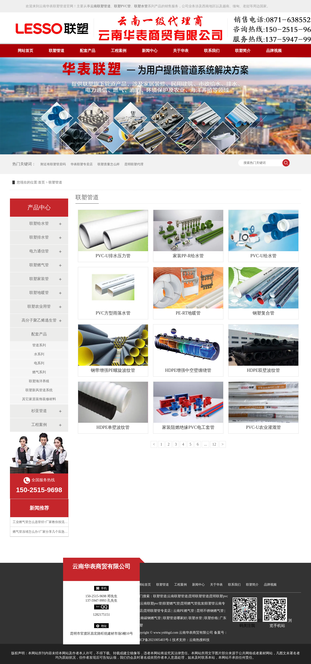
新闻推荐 (39, 508)
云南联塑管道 (100, 6)
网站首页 (25, 51)
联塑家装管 (39, 279)
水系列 (39, 354)
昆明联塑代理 (133, 164)
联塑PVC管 (122, 6)
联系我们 (212, 51)
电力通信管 (39, 251)
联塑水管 (141, 6)
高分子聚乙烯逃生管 (39, 320)
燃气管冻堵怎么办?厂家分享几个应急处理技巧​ (45, 531)
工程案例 (118, 51)
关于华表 (180, 51)
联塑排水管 (39, 237)
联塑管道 (56, 51)
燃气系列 (39, 372)
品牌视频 (274, 51)
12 (214, 444)
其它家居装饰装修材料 (39, 399)
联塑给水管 (39, 223)
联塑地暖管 (39, 292)
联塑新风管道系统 (39, 390)
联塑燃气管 (39, 265)
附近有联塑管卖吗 (53, 164)
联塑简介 (243, 51)
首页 (41, 182)
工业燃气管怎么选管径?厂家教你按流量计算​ (43, 522)
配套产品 (87, 51)
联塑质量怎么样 (109, 164)
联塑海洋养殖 (39, 381)
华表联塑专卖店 (82, 164)
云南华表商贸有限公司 (101, 566)
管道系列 (39, 345)
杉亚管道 (39, 411)
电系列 (39, 363)
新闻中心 (149, 51)
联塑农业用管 (39, 306)
